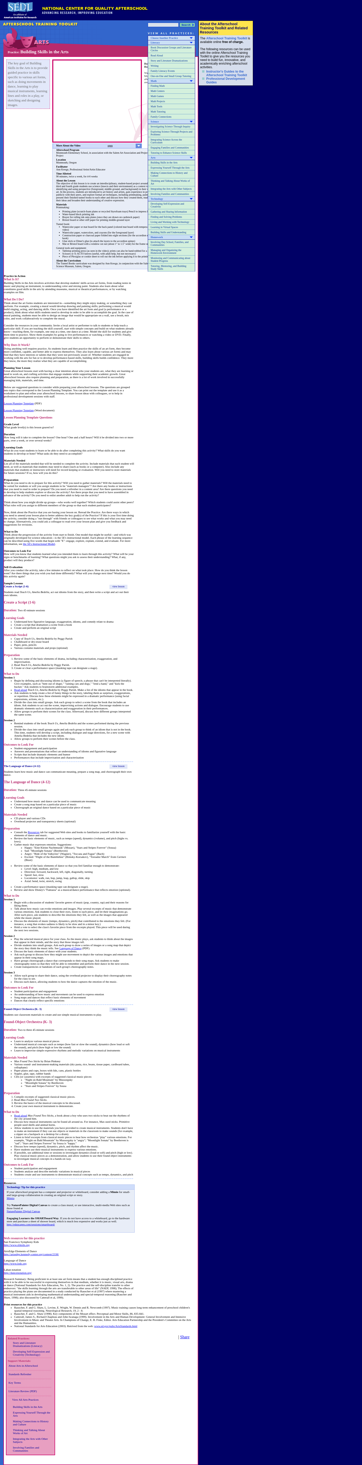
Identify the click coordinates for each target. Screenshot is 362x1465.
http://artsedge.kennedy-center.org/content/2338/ (31, 1254)
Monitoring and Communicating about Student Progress (170, 259)
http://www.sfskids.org (17, 1244)
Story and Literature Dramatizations (169, 60)
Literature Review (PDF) (22, 1391)
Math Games (157, 96)
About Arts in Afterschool (23, 1365)
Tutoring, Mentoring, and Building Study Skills (168, 267)
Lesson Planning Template (19, 403)
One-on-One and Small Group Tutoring (171, 76)
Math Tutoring (158, 111)
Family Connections (161, 116)
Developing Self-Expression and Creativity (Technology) (31, 1353)
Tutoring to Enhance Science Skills (169, 152)
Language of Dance (70, 948)
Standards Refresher (19, 1374)
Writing (155, 65)
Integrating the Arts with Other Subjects (171, 188)
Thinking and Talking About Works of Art (170, 182)
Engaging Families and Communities (170, 147)
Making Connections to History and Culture (169, 174)
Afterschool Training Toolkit (226, 38)
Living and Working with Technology (170, 222)
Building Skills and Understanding (168, 232)
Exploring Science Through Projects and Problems (171, 133)
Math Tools (156, 106)
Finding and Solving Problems (166, 216)
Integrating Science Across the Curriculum (166, 141)
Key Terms (14, 1382)
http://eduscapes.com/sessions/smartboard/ (31, 1224)
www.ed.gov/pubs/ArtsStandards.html (115, 1326)
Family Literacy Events (163, 70)
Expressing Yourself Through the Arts (170, 167)
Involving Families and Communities (170, 194)
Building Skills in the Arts (164, 162)
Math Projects (158, 101)
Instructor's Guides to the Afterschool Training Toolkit (226, 73)
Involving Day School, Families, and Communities (169, 243)
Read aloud (20, 689)
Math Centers (158, 91)
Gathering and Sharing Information (169, 211)
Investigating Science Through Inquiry (171, 126)
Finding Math (158, 85)
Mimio (10, 1198)
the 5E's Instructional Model (39, 543)
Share (184, 1337)
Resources (33, 832)
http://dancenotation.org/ (18, 1272)
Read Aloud (157, 55)
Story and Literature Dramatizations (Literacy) (27, 1344)
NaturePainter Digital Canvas (23, 1211)
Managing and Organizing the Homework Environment (166, 251)
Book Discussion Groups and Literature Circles (171, 49)
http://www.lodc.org (15, 1263)
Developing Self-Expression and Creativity (167, 205)
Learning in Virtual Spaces (164, 227)
